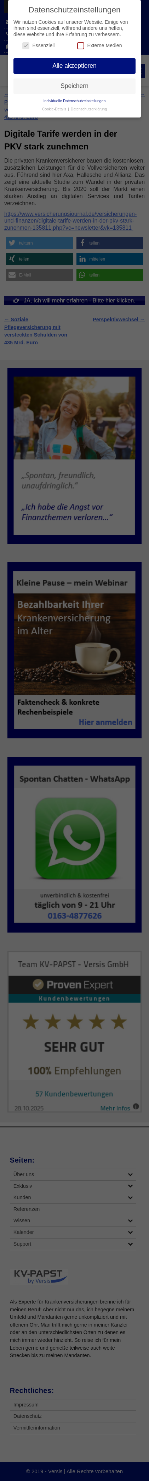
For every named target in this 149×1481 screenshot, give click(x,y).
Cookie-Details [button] (54, 109)
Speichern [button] (74, 85)
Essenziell (38, 45)
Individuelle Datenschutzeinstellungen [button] (75, 101)
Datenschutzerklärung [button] (89, 109)
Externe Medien (99, 45)
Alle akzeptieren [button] (74, 65)
